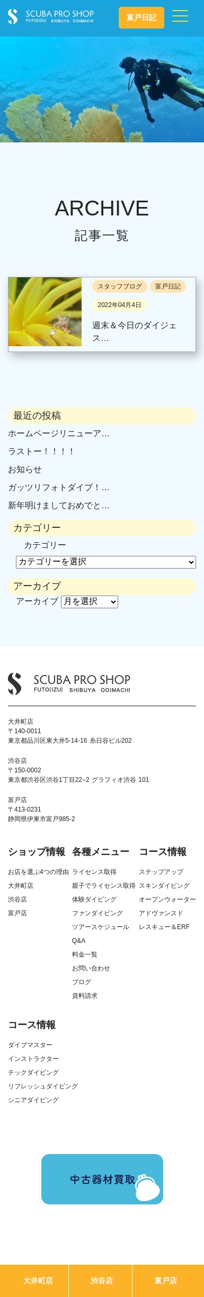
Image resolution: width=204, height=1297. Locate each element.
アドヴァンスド (161, 913)
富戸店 (166, 1280)
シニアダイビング (33, 1100)
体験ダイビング (94, 899)
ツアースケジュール (100, 927)
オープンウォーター (167, 899)
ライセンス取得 (94, 872)
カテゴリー (45, 545)
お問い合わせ (91, 968)
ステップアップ (161, 872)
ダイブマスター (30, 1045)
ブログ (81, 982)
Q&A (78, 940)
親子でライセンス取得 (104, 885)
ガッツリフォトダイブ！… (59, 487)
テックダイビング (33, 1072)
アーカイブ (37, 601)
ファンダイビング (97, 913)
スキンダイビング (164, 885)
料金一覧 (84, 954)
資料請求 (84, 995)
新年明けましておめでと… (59, 505)
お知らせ (25, 469)
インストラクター (33, 1058)
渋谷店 (102, 1280)
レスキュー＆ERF (164, 927)
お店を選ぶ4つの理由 (38, 872)
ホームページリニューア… (59, 433)
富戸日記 (141, 17)
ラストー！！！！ (42, 451)
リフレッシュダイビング (43, 1086)
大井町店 (38, 1280)
